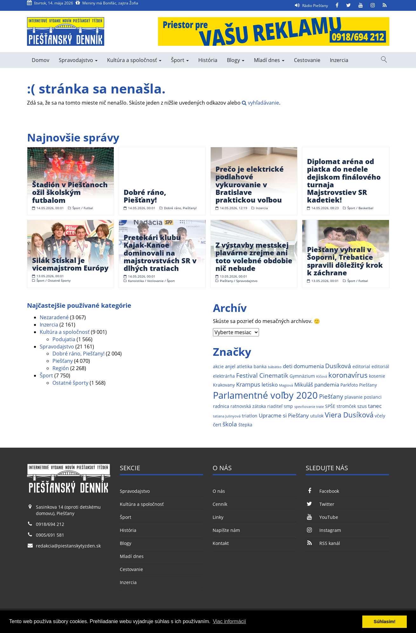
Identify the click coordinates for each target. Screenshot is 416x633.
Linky (218, 517)
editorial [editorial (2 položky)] (361, 366)
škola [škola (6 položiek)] (229, 424)
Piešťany (62, 360)
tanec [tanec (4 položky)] (375, 405)
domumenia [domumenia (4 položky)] (309, 366)
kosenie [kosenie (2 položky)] (377, 376)
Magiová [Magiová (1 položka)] (286, 385)
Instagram (323, 530)
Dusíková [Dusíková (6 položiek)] (338, 365)
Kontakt (221, 543)
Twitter (320, 504)
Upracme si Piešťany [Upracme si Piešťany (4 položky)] (284, 415)
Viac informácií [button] (229, 621)
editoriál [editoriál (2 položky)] (380, 366)
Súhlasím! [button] (385, 621)
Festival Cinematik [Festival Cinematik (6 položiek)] (262, 375)
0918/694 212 (50, 524)
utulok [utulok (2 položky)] (317, 416)
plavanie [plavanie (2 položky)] (353, 397)
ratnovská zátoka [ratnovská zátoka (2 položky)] (248, 406)
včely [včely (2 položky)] (380, 416)
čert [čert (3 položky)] (217, 424)
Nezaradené (54, 317)
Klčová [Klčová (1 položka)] (321, 376)
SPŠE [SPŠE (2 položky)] (330, 406)
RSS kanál (323, 543)
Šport (180, 60)
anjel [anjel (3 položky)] (230, 366)
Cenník (220, 504)
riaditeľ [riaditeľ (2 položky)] (275, 406)
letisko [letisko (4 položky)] (270, 384)
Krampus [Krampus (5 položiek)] (248, 384)
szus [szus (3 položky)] (362, 406)
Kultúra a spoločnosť (134, 60)
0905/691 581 (50, 535)
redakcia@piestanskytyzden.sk (68, 546)
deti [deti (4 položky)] (287, 366)
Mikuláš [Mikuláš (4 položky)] (303, 384)
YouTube (322, 517)
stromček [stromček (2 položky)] (346, 406)
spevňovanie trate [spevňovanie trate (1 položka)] (309, 406)
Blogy (235, 60)
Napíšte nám (226, 530)
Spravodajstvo (78, 60)
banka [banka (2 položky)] (260, 366)
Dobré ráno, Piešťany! (78, 353)
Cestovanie (307, 60)
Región (60, 368)
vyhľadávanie (260, 102)
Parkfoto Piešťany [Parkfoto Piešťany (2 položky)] (358, 385)
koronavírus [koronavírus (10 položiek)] (348, 375)
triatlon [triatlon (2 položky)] (249, 416)
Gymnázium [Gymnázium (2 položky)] (302, 376)
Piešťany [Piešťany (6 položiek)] (331, 396)
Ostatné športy (70, 382)
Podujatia (63, 339)
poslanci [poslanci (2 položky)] (373, 397)
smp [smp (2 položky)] (288, 406)
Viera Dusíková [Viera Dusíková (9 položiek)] (349, 414)
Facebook (322, 491)
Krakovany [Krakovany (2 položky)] (224, 385)
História (207, 60)
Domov (40, 60)
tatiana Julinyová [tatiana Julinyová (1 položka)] (227, 416)
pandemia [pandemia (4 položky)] (326, 384)
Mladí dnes (269, 60)
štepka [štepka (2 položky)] (245, 425)
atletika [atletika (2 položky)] (244, 366)
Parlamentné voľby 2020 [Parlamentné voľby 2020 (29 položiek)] (265, 395)
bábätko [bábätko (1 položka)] (275, 367)
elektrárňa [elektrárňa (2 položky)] (224, 376)
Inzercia (339, 60)
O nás (219, 491)
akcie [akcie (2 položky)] (218, 366)
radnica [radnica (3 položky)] (221, 406)
